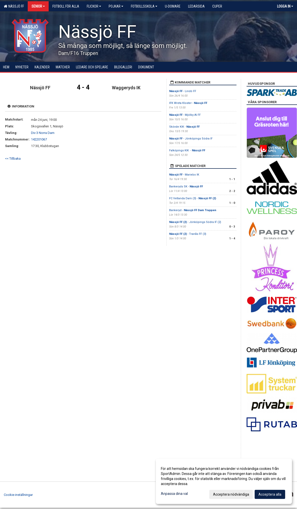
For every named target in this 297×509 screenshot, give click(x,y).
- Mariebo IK (184, 174)
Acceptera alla (269, 494)
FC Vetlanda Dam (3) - (192, 198)
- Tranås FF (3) (187, 234)
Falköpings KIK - (187, 150)
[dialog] (224, 481)
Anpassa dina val (174, 494)
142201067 (39, 139)
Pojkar (116, 6)
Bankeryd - (192, 210)
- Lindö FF (182, 91)
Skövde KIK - (184, 126)
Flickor (94, 6)
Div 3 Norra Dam (42, 133)
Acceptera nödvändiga (231, 494)
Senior (38, 6)
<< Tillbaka (13, 158)
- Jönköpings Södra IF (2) (195, 222)
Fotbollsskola (144, 6)
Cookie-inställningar (18, 495)
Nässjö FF (14, 6)
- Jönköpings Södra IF (191, 138)
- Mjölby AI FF (185, 115)
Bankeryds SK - (186, 186)
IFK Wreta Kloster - (188, 103)
